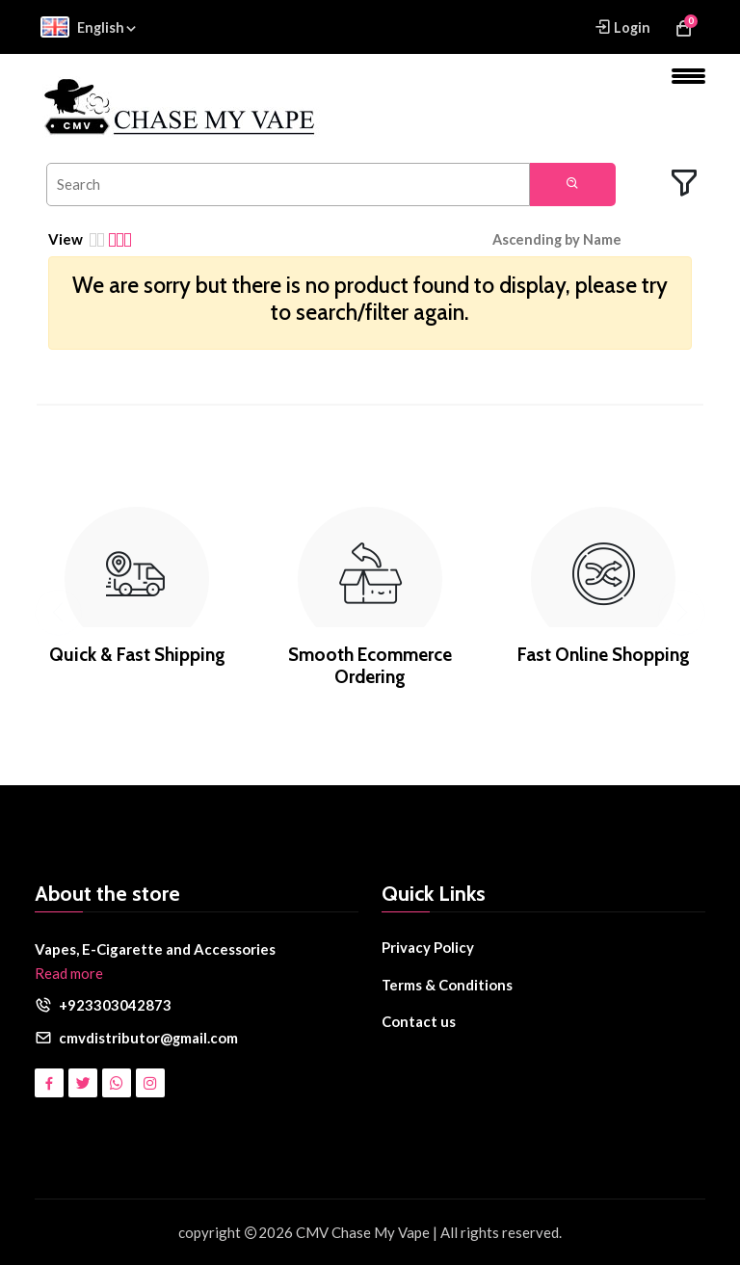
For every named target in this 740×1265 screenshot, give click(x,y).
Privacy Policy (428, 947)
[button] (570, 240)
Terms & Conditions (448, 984)
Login (621, 26)
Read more (69, 973)
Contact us (419, 1021)
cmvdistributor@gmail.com (149, 1037)
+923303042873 (115, 1005)
